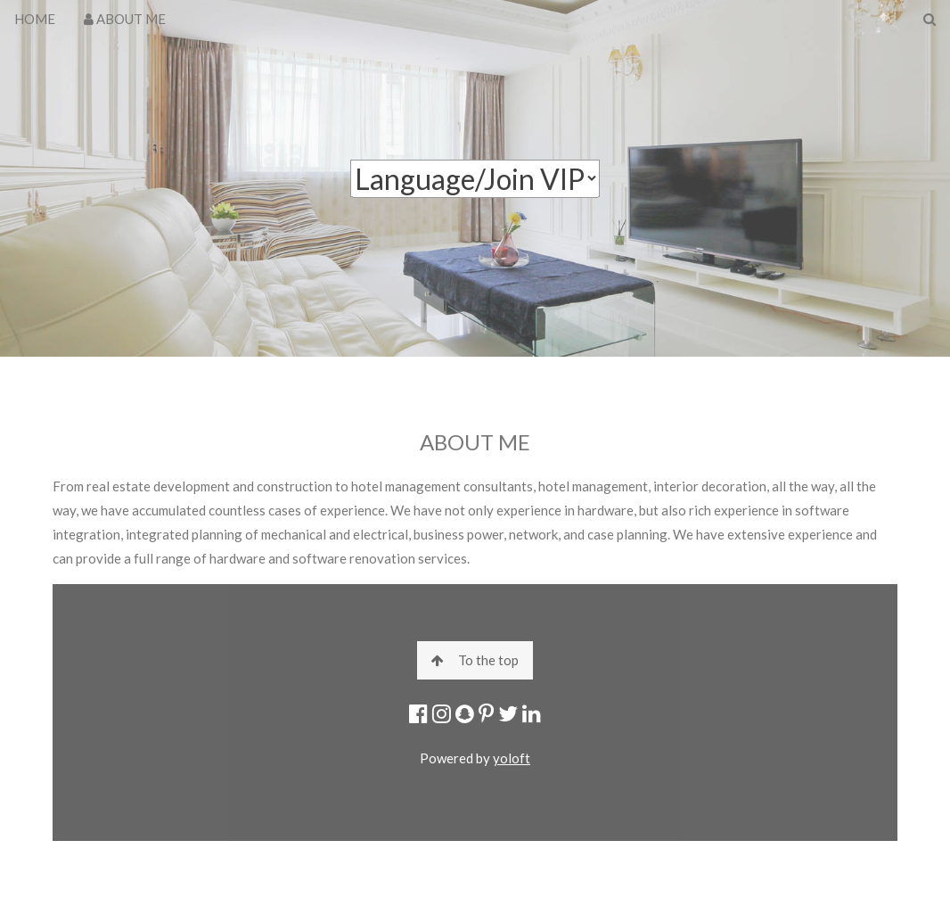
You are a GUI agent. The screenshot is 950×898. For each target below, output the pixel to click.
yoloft (511, 758)
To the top (475, 660)
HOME (34, 19)
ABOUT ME (125, 19)
